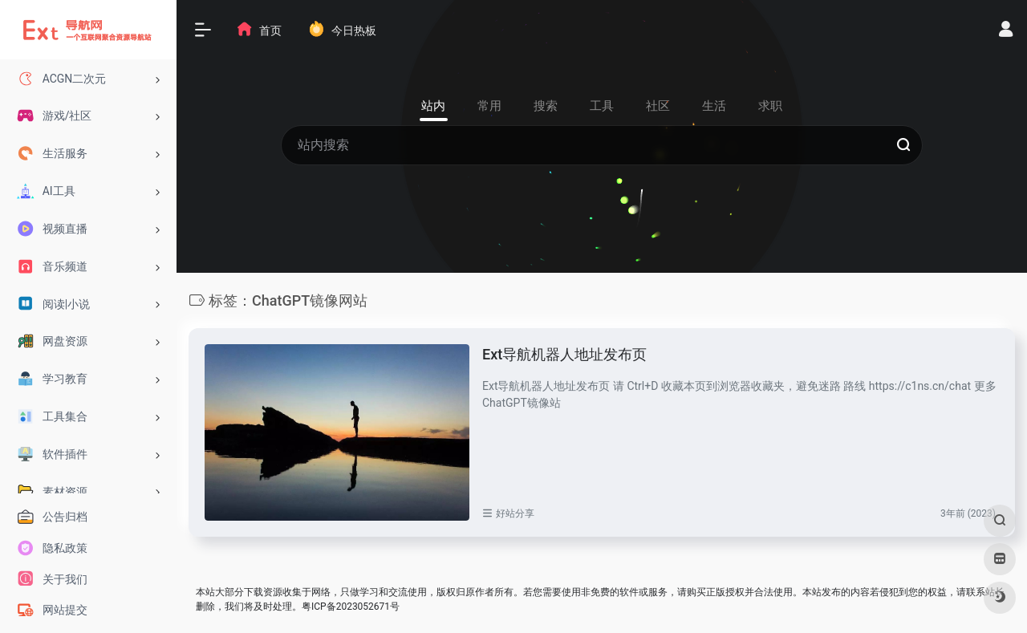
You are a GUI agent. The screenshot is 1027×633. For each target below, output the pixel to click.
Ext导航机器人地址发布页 (564, 354)
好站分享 (515, 513)
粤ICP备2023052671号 (351, 606)
